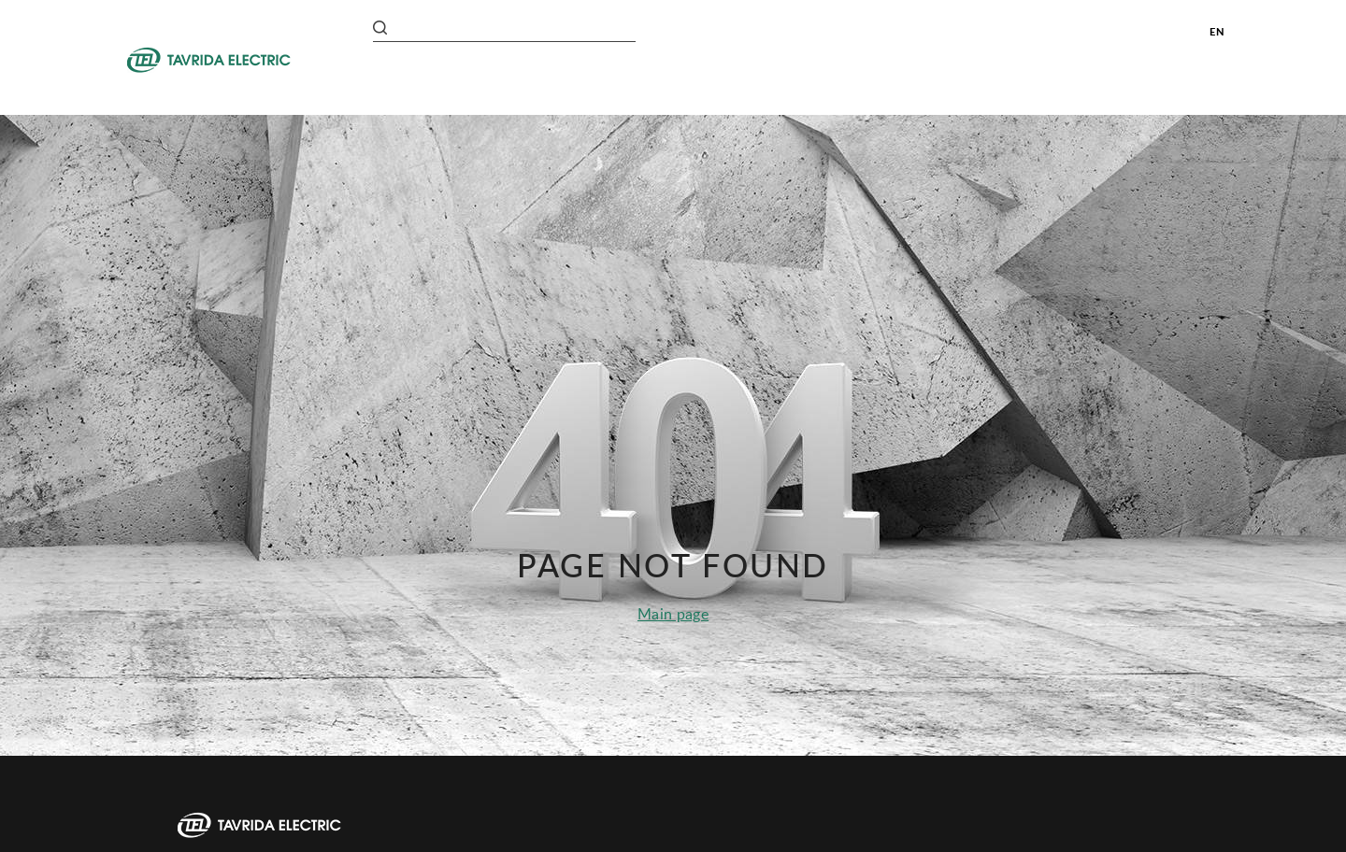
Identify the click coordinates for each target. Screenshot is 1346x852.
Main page (673, 614)
